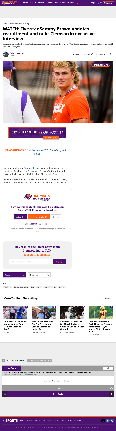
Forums (25, 3)
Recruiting (42, 3)
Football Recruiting (50, 287)
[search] (77, 3)
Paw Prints (7, 287)
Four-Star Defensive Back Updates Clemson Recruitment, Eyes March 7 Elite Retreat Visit (100, 326)
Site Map (69, 421)
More (72, 3)
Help (43, 421)
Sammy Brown (31, 168)
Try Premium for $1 (38, 217)
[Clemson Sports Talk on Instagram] (112, 421)
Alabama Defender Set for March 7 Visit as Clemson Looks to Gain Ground (72, 325)
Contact (49, 421)
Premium (65, 3)
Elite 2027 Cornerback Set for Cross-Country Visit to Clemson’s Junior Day (43, 325)
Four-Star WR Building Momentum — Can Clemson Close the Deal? (14, 325)
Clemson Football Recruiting (16, 23)
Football (33, 3)
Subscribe (20, 217)
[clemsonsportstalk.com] (11, 3)
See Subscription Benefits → (37, 224)
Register (99, 3)
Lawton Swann (11, 332)
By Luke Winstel (17, 53)
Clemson (62, 287)
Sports (50, 3)
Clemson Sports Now (21, 287)
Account (29, 421)
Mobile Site (78, 421)
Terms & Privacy (59, 421)
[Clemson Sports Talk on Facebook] (108, 421)
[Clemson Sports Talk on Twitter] (103, 421)
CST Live (58, 3)
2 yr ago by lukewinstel (29, 374)
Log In (93, 3)
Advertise (37, 421)
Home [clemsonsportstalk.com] (22, 421)
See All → (109, 298)
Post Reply (11, 368)
